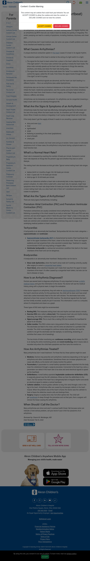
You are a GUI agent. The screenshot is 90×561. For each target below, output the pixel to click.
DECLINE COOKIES (61, 26)
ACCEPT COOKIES (44, 26)
